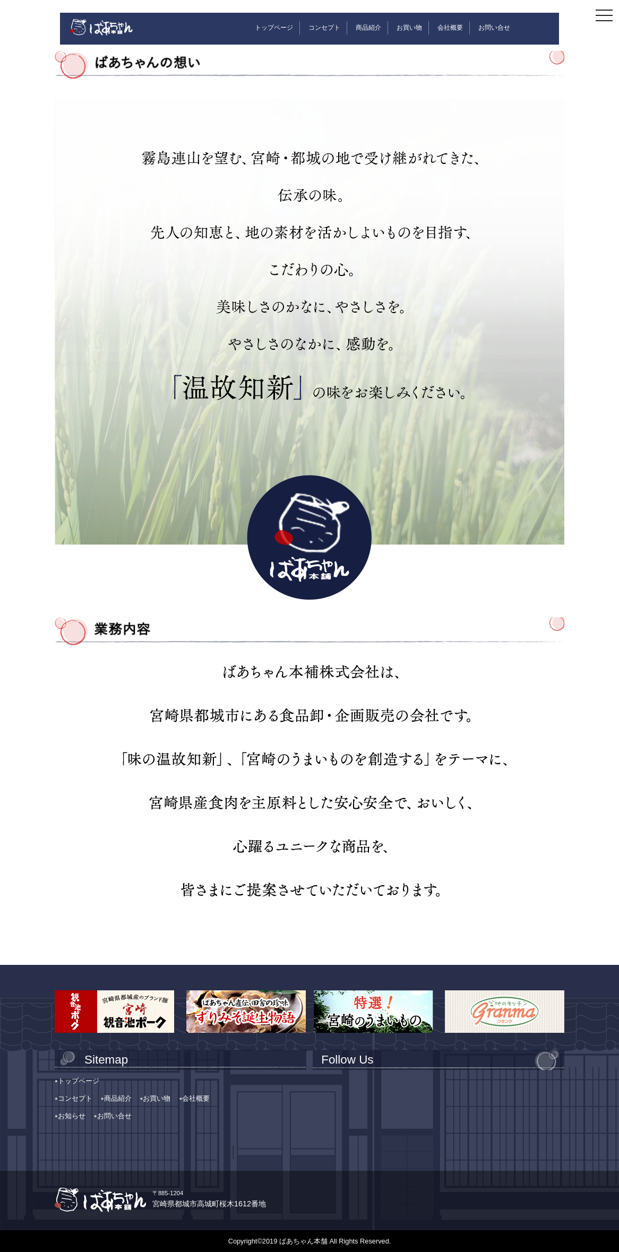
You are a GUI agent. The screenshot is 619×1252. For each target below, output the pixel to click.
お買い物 (409, 27)
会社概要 (450, 27)
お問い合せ (494, 27)
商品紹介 (368, 27)
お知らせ (71, 1116)
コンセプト (324, 27)
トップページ (274, 27)
